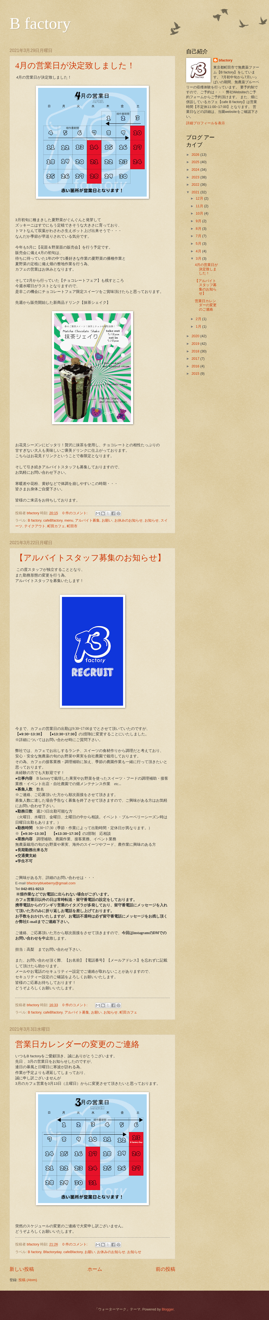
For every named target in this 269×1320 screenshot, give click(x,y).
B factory (40, 23)
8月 (199, 229)
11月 (200, 206)
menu (68, 520)
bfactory (226, 60)
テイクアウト (34, 526)
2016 (196, 366)
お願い (107, 520)
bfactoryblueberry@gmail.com (51, 883)
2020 (196, 336)
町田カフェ (56, 526)
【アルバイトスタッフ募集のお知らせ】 (90, 557)
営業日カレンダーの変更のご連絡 (77, 1044)
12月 (200, 198)
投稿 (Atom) (27, 1280)
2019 (196, 344)
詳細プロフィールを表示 (205, 123)
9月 (199, 221)
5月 (199, 243)
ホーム (94, 1269)
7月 (199, 236)
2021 (196, 192)
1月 (199, 326)
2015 (196, 373)
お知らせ (152, 520)
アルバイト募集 (87, 520)
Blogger (168, 1309)
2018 (196, 351)
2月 (199, 319)
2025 (196, 162)
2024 (196, 170)
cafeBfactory (52, 520)
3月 (199, 258)
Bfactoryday (52, 1252)
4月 (199, 251)
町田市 (72, 526)
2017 (196, 359)
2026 (196, 155)
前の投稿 (165, 1269)
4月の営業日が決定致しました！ (75, 65)
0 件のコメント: (75, 513)
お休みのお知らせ (128, 520)
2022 (196, 184)
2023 (196, 177)
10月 (200, 213)
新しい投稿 (22, 1269)
